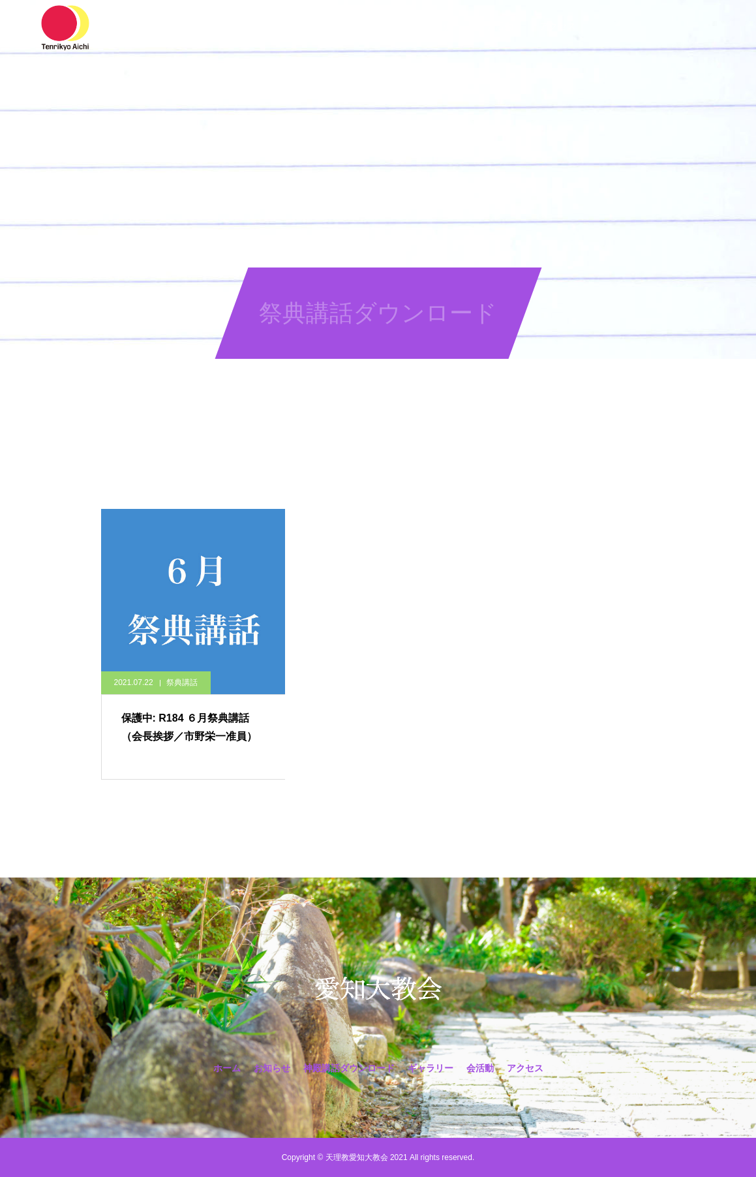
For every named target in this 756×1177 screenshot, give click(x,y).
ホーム (194, 26)
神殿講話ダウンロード (342, 26)
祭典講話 (182, 682)
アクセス (557, 26)
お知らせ (252, 26)
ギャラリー (437, 26)
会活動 (499, 26)
